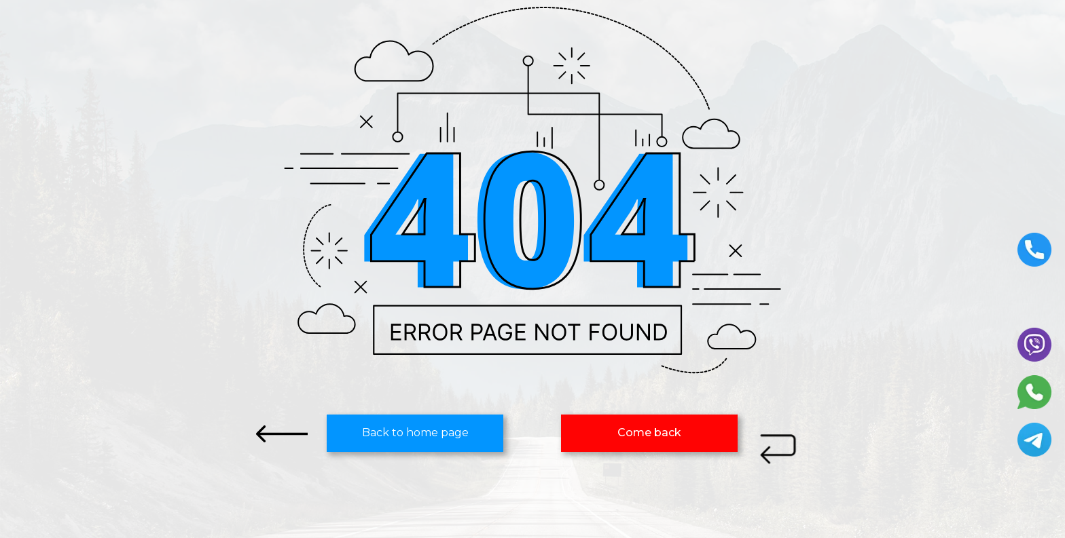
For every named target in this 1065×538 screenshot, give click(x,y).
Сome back (649, 432)
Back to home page (415, 432)
